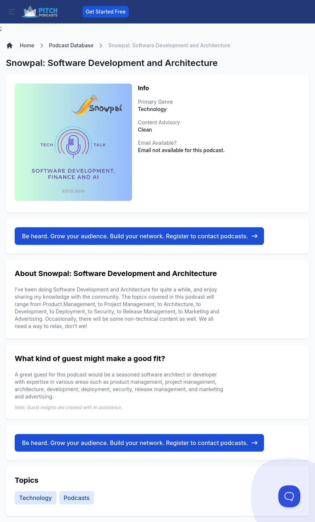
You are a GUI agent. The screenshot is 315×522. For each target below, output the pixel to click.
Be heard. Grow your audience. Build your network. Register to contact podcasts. (140, 236)
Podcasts (77, 497)
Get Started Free (105, 11)
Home (27, 45)
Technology (35, 497)
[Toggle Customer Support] (289, 496)
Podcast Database (71, 45)
